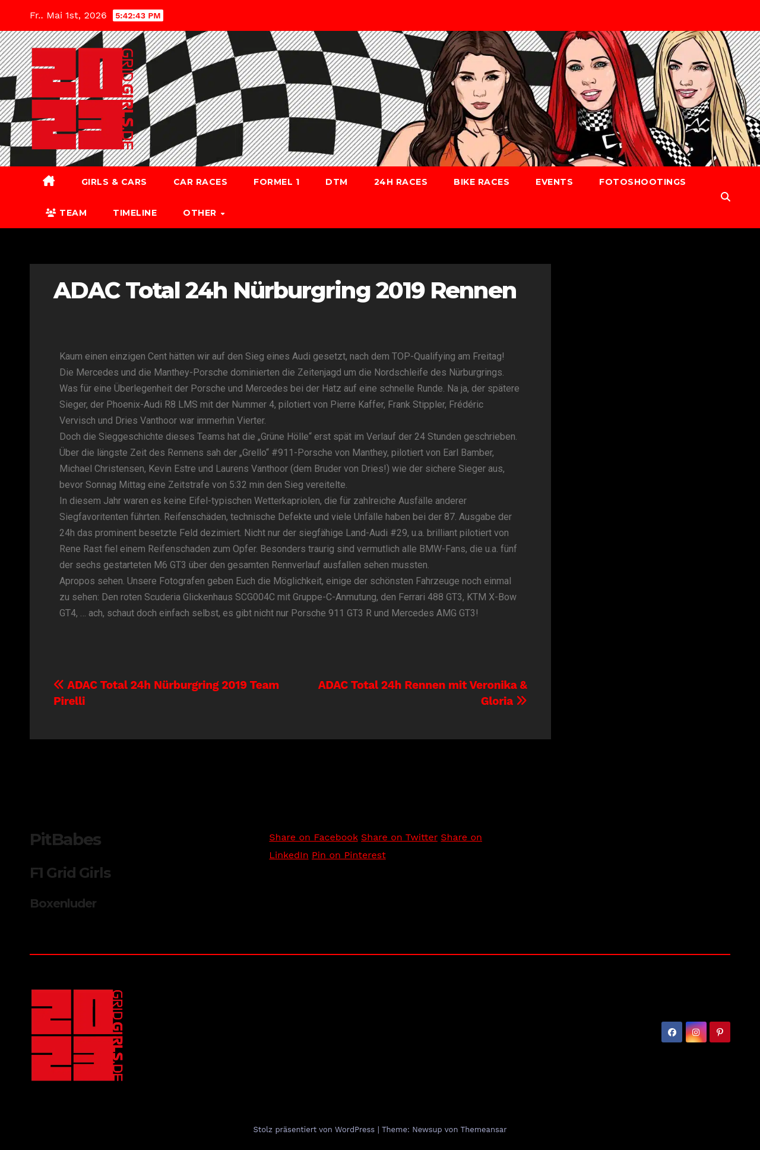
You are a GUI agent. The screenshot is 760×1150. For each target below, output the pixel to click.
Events (554, 182)
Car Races (200, 182)
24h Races (401, 182)
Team (66, 212)
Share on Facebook (313, 837)
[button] (725, 197)
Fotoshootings (642, 182)
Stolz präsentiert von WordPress (315, 1129)
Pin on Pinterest (349, 855)
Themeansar (484, 1129)
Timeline (135, 212)
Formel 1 (276, 182)
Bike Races (481, 182)
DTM (336, 182)
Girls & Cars (114, 182)
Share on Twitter (399, 837)
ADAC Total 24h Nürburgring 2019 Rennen (284, 290)
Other (201, 212)
